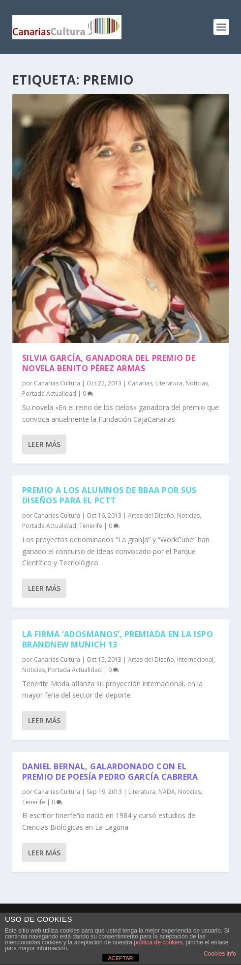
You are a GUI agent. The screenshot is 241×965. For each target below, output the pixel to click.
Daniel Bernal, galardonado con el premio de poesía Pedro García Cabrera (110, 771)
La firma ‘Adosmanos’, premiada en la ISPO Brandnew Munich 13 (117, 639)
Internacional (195, 659)
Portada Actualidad (49, 393)
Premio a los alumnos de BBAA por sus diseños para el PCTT (109, 495)
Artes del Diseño (151, 515)
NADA (166, 792)
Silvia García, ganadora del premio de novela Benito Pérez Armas (109, 363)
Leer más (44, 444)
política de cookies (158, 942)
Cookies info (220, 953)
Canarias (140, 383)
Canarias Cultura (57, 383)
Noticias (196, 383)
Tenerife (90, 526)
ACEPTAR (120, 958)
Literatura (168, 383)
